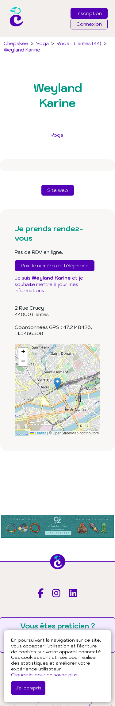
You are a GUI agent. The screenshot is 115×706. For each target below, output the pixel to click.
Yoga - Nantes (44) (79, 43)
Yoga (57, 135)
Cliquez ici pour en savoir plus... (45, 674)
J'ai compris (28, 688)
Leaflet (38, 433)
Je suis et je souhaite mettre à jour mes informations (49, 284)
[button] (57, 383)
